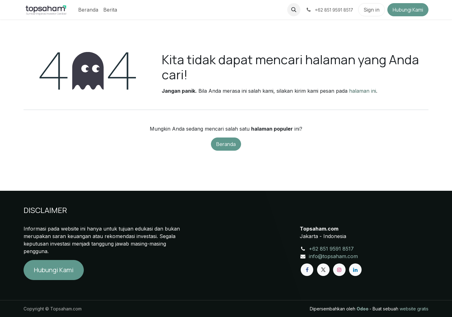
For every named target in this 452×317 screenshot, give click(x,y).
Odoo (363, 308)
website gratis (414, 308)
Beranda (226, 144)
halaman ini (362, 91)
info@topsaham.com (333, 256)
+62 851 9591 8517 (331, 249)
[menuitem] (88, 9)
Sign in (371, 10)
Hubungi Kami (408, 9)
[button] (293, 9)
